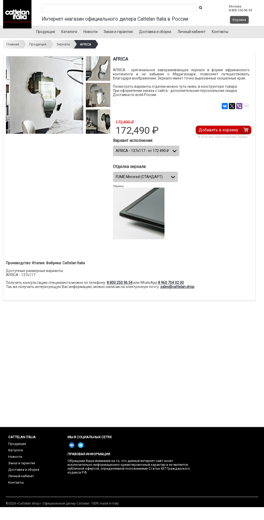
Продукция (45, 32)
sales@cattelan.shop (177, 287)
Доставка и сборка (155, 32)
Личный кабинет (191, 32)
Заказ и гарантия (118, 32)
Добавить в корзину (218, 129)
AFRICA (85, 44)
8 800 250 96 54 (120, 283)
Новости (90, 32)
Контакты (220, 32)
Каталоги (69, 32)
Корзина (239, 20)
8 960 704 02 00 (171, 283)
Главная (12, 44)
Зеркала (63, 44)
